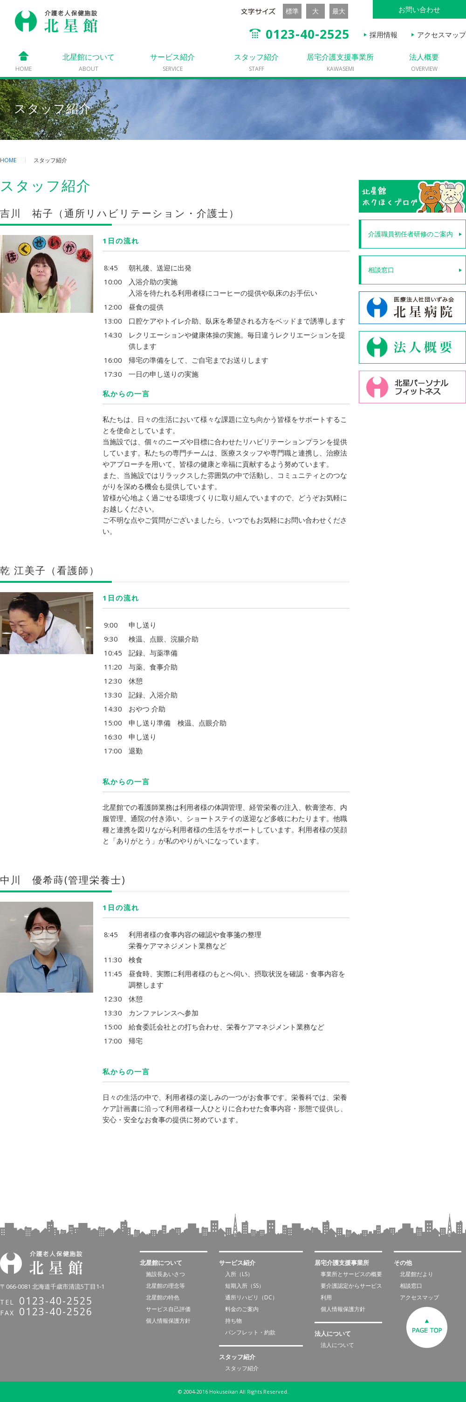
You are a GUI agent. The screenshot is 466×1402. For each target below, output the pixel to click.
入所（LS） (239, 1274)
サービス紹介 (172, 62)
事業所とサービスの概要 (351, 1274)
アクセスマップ (441, 34)
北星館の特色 (162, 1297)
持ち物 (233, 1321)
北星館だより (416, 1274)
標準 (292, 11)
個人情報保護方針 (168, 1321)
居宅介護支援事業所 (340, 62)
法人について (337, 1345)
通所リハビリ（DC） (251, 1297)
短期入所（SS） (244, 1286)
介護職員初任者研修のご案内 (410, 233)
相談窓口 (381, 269)
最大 (338, 11)
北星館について (88, 62)
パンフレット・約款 (250, 1332)
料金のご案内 (242, 1309)
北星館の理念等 (165, 1286)
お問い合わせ (419, 9)
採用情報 (383, 34)
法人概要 (424, 62)
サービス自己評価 (168, 1309)
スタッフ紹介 (256, 62)
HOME (8, 160)
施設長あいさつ (165, 1274)
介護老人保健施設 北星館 (56, 21)
